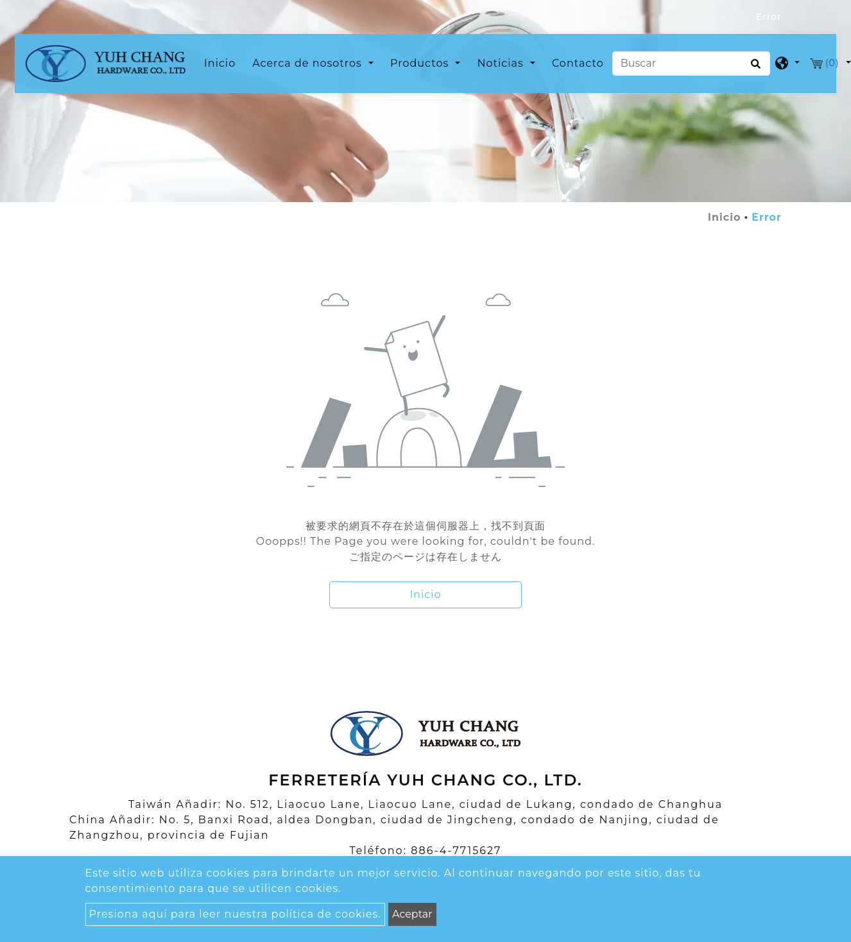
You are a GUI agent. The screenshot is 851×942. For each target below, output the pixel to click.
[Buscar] (691, 63)
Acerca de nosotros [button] (308, 63)
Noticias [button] (501, 63)
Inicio (222, 62)
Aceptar (412, 914)
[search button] (754, 68)
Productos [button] (421, 63)
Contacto (578, 63)
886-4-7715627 (456, 850)
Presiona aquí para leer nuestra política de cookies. (235, 914)
